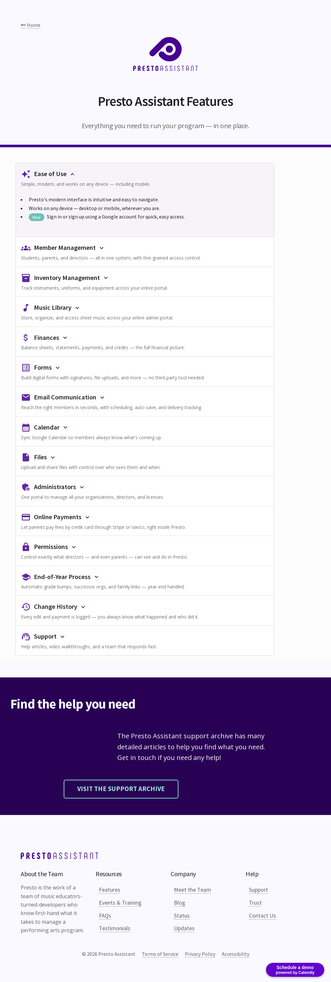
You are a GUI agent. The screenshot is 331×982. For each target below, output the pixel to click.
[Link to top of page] (59, 857)
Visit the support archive (121, 789)
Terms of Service (160, 954)
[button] (145, 178)
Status (182, 915)
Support (258, 889)
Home (30, 25)
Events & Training (120, 902)
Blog (179, 902)
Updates (184, 928)
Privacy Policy (200, 954)
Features (109, 889)
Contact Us (262, 915)
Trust (255, 902)
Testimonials (114, 928)
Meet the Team (192, 889)
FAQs (105, 915)
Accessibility (235, 954)
